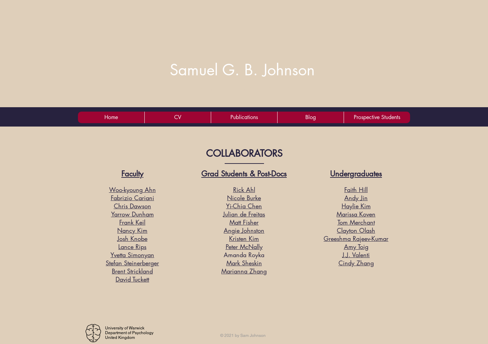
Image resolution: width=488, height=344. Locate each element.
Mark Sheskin (244, 263)
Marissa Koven (356, 214)
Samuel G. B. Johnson (242, 70)
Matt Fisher (244, 222)
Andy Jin (356, 198)
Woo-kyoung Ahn (132, 190)
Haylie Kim (356, 206)
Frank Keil (132, 222)
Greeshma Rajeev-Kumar (356, 238)
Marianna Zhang (244, 271)
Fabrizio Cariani (132, 198)
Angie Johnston (244, 230)
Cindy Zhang (356, 263)
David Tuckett (132, 279)
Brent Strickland (132, 271)
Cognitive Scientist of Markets (242, 88)
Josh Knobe (132, 238)
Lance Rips (132, 247)
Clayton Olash (356, 230)
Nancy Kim (132, 230)
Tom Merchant (356, 222)
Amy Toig (356, 247)
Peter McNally (244, 247)
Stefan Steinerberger (132, 263)
